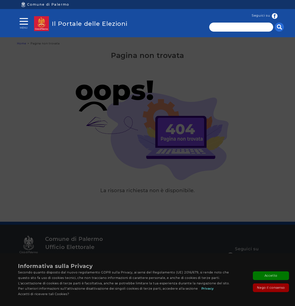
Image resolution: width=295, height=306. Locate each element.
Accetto (271, 275)
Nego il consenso (271, 287)
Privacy (207, 288)
